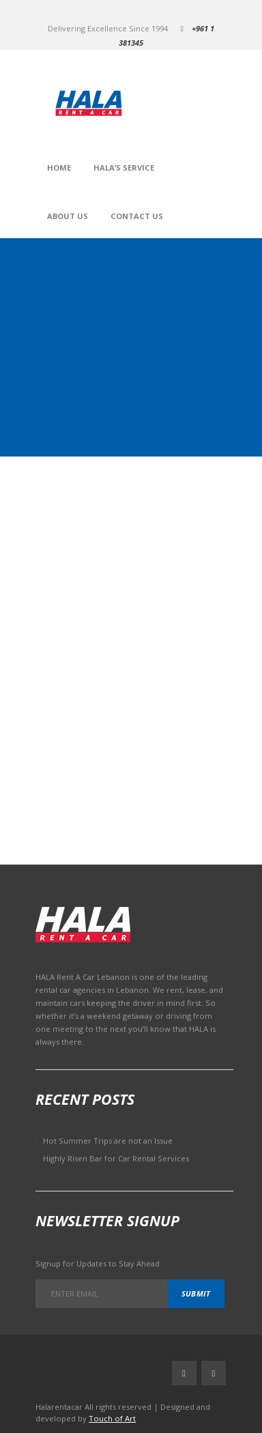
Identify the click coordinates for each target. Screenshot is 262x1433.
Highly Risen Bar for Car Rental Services (116, 1158)
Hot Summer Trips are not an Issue (108, 1140)
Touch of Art (112, 1418)
